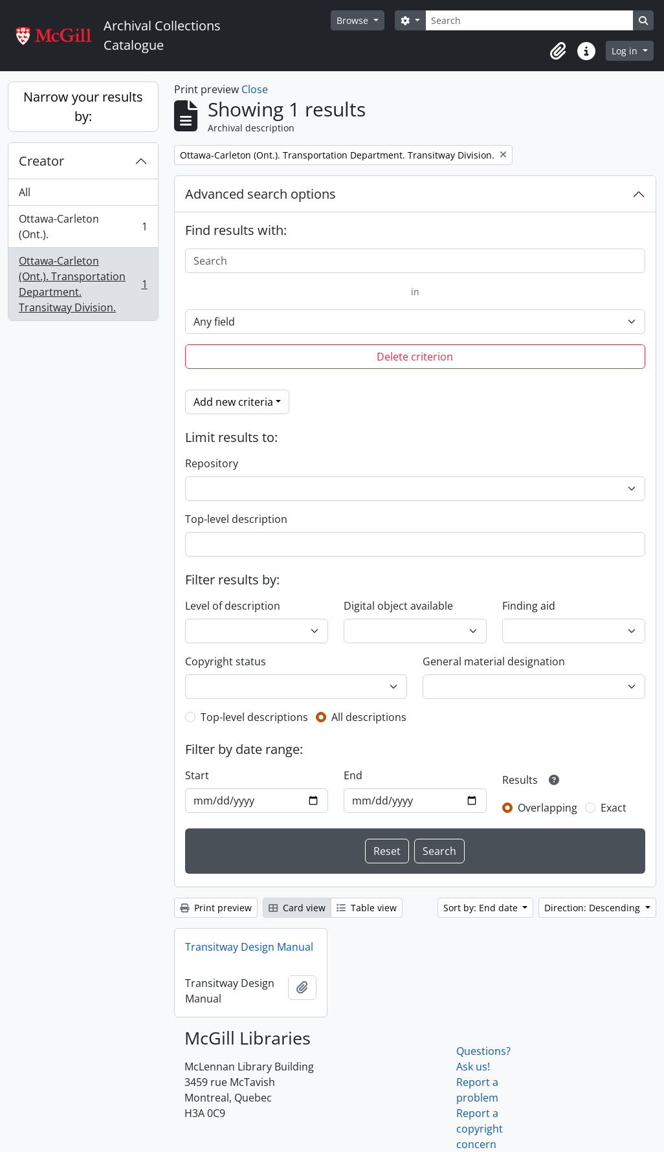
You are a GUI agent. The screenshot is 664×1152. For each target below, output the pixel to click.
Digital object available (398, 606)
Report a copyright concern (479, 1128)
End (353, 775)
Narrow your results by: (83, 106)
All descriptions (368, 717)
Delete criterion (415, 356)
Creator (41, 161)
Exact (613, 808)
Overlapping (547, 808)
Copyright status (225, 661)
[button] (558, 51)
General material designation (494, 661)
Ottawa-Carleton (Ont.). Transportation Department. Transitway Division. (83, 284)
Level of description (232, 606)
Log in (626, 51)
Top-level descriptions (254, 717)
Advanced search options (260, 194)
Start (197, 775)
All (24, 192)
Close (254, 89)
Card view (297, 908)
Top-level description (236, 519)
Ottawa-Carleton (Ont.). (83, 226)
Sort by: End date (481, 908)
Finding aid (528, 606)
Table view (367, 908)
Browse (354, 20)
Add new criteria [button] (233, 402)
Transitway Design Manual (249, 947)
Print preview (216, 908)
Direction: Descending (593, 908)
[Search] (529, 20)
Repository (211, 463)
